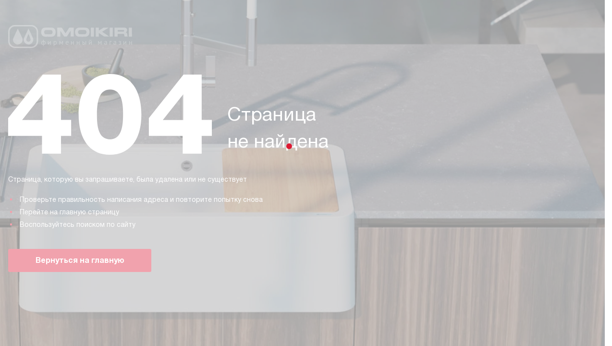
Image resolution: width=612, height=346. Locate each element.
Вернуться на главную (80, 260)
